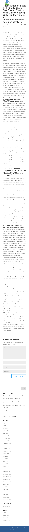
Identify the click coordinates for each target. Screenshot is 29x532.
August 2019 (6, 484)
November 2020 (7, 446)
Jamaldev (19, 529)
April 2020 (5, 463)
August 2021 (6, 423)
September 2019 (7, 481)
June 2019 (5, 489)
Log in (4, 512)
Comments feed (7, 517)
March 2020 (6, 466)
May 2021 (5, 430)
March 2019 (6, 497)
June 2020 (5, 458)
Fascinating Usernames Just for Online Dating (14, 395)
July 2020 (5, 456)
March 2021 (6, 435)
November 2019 (7, 476)
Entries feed (6, 515)
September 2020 (7, 451)
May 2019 (5, 492)
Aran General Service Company (11, 24)
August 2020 (6, 453)
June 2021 (5, 428)
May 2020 (5, 461)
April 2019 (5, 494)
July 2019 (5, 486)
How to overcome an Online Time (11, 398)
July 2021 (5, 425)
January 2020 (6, 471)
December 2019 (7, 474)
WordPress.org (6, 520)
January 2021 (6, 440)
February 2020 (7, 469)
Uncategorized (6, 26)
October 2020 (6, 448)
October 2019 (6, 479)
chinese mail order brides (17, 192)
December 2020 (7, 443)
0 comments (14, 26)
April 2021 (5, 433)
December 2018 (7, 499)
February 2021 (6, 438)
